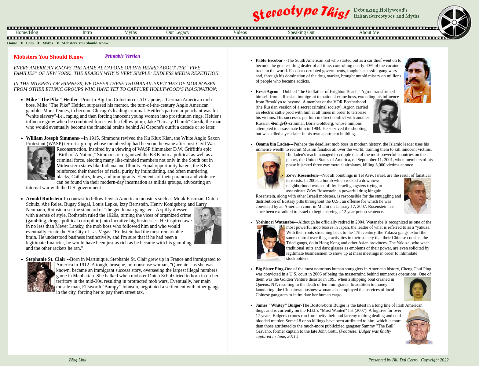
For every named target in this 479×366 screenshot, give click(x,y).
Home (12, 43)
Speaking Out (301, 32)
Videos (240, 32)
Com (30, 43)
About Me (369, 32)
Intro (87, 32)
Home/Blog (26, 32)
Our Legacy (177, 32)
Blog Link (77, 359)
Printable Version (122, 56)
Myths (130, 32)
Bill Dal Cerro (405, 359)
